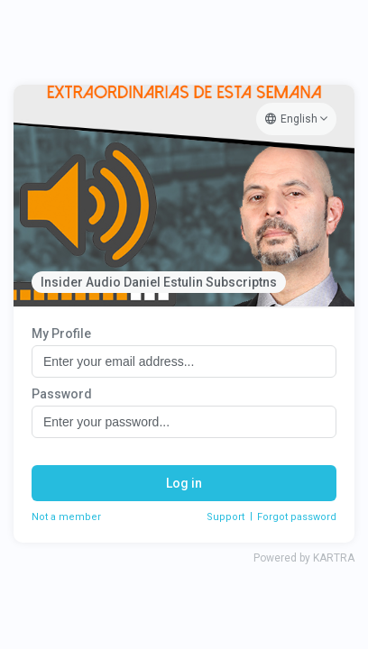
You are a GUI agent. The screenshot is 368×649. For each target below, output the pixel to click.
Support (225, 517)
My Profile (61, 333)
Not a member (66, 517)
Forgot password (296, 517)
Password (62, 394)
